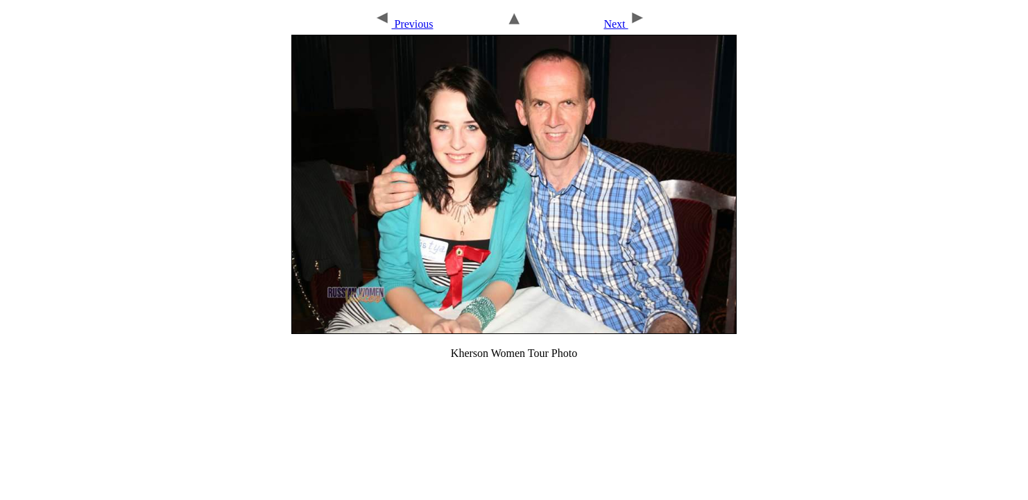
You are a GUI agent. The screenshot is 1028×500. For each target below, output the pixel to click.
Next (624, 24)
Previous (403, 24)
